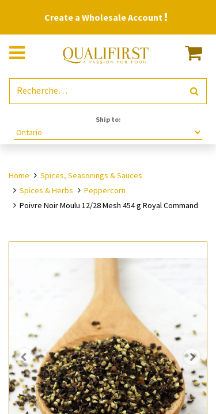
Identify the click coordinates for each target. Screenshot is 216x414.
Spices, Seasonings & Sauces (91, 175)
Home (19, 175)
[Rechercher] (194, 91)
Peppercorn (105, 190)
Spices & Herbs (46, 190)
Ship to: (108, 119)
